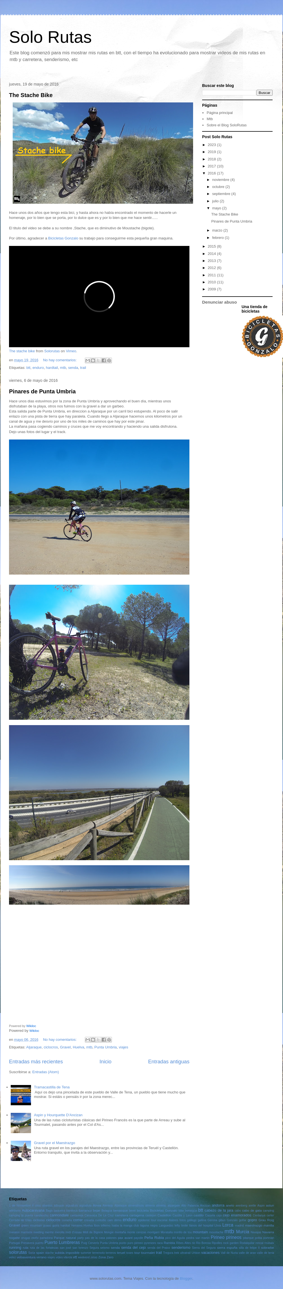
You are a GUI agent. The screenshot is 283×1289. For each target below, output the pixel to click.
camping (268, 1210)
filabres (173, 1220)
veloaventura (26, 1257)
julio (216, 201)
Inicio (105, 1061)
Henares (76, 1225)
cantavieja (76, 1215)
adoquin (59, 1205)
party (80, 1237)
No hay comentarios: (60, 360)
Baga (49, 1210)
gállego (192, 1220)
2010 (212, 282)
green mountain (31, 1225)
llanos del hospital (201, 1225)
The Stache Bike (31, 95)
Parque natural (65, 1237)
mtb (63, 368)
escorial (162, 1220)
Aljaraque (34, 1047)
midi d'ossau (73, 1232)
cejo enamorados (237, 1215)
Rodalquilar (247, 1243)
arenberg (241, 1205)
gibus (221, 1220)
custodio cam (104, 1220)
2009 (212, 289)
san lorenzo (80, 1247)
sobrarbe (267, 1247)
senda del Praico (158, 1247)
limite (184, 1225)
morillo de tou (183, 1232)
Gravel (65, 1047)
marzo (218, 230)
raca (160, 1243)
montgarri (153, 1232)
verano (41, 1257)
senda (73, 368)
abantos (47, 1205)
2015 (212, 246)
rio (193, 1243)
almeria (150, 1205)
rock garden (230, 1243)
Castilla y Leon (183, 1215)
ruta (25, 1247)
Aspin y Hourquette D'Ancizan (58, 1115)
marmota (26, 1232)
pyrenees (150, 1243)
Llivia (218, 1225)
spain (40, 1252)
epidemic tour (147, 1220)
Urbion (196, 1252)
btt (28, 368)
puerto (39, 1243)
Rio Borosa (203, 1243)
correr (78, 1220)
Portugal (14, 1243)
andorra (218, 1205)
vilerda (68, 1257)
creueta (89, 1220)
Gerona (212, 1220)
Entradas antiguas (168, 1061)
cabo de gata (252, 1210)
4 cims (36, 1205)
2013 (212, 261)
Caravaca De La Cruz (99, 1215)
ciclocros (51, 1047)
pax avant (125, 1237)
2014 (212, 254)
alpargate (174, 1205)
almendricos (136, 1205)
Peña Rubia (154, 1238)
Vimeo (71, 351)
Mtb (210, 119)
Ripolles (217, 1243)
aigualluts (72, 1205)
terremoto (98, 1252)
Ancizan (205, 1205)
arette (252, 1205)
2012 (212, 268)
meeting (38, 1232)
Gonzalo (232, 1220)
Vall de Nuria (229, 1252)
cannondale (59, 1215)
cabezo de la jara (219, 1210)
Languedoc (166, 1225)
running (15, 1247)
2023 (212, 145)
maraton (14, 1232)
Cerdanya (259, 1215)
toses (129, 1252)
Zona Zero (106, 1257)
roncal (259, 1243)
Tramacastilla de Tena (51, 1087)
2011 (212, 275)
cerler (270, 1215)
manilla (269, 1225)
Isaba (115, 1225)
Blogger (186, 1278)
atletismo (15, 1210)
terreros (111, 1252)
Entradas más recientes (36, 1061)
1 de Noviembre (20, 1205)
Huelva (78, 1047)
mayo (217, 208)
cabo (238, 1210)
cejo (219, 1215)
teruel (121, 1252)
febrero (218, 238)
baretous (72, 1210)
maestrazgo (253, 1225)
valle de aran (247, 1252)
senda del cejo (133, 1247)
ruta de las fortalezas (44, 1247)
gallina (202, 1220)
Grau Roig (266, 1220)
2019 (212, 152)
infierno (105, 1225)
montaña (120, 1232)
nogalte (14, 1237)
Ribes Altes (183, 1243)
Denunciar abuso (219, 302)
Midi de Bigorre (93, 1232)
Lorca (227, 1225)
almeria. (161, 1205)
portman (268, 1237)
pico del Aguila (175, 1237)
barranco (85, 1210)
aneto (230, 1205)
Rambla (169, 1243)
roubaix (269, 1243)
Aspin (261, 1205)
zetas (94, 1257)
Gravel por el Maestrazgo (54, 1143)
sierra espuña (227, 1247)
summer (86, 1252)
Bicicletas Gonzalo (63, 238)
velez (12, 1257)
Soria (31, 1252)
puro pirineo (135, 1243)
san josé (65, 1247)
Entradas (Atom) (45, 1072)
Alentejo (108, 1205)
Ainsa (97, 1205)
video (59, 1257)
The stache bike (22, 351)
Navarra (268, 1232)
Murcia (242, 1231)
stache (49, 1252)
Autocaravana (33, 1210)
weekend (84, 1257)
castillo (199, 1215)
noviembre (221, 180)
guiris (55, 1225)
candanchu (41, 1215)
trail (83, 368)
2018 (212, 159)
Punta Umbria (105, 1047)
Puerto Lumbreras (62, 1242)
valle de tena (265, 1252)
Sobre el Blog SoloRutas (227, 125)
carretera (121, 1215)
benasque (120, 1210)
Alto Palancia (190, 1205)
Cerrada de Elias (20, 1220)
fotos (183, 1220)
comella (67, 1220)
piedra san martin (197, 1237)
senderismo (180, 1247)
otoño (35, 1237)
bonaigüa (191, 1210)
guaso (47, 1225)
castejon (150, 1215)
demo (117, 1220)
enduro (38, 368)
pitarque (248, 1237)
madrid (239, 1225)
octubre (218, 187)
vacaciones (210, 1252)
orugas (25, 1237)
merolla (59, 1232)
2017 (212, 166)
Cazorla (210, 1215)
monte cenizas (136, 1232)
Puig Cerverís (90, 1243)
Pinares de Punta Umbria (42, 391)
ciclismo (39, 1220)
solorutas (18, 1252)
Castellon (164, 1215)
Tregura (168, 1252)
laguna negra (149, 1225)
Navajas (256, 1232)
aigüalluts (85, 1205)
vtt (75, 1257)
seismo (105, 1247)
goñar (243, 1220)
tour (137, 1252)
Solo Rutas (50, 37)
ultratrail (185, 1252)
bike (181, 1210)
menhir (49, 1232)
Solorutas (52, 351)
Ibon (97, 1225)
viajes (123, 1047)
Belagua (106, 1210)
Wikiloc (31, 1026)
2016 (212, 173)
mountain (200, 1232)
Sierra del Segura (204, 1247)
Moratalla (167, 1232)
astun (270, 1205)
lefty (177, 1225)
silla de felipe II (249, 1247)
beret (132, 1210)
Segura (94, 1247)
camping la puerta (21, 1215)
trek (176, 1252)
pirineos (234, 1237)
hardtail (52, 368)
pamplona (46, 1237)
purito (123, 1243)
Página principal (220, 113)
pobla (258, 1237)
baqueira (59, 1210)
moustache (216, 1232)
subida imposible (67, 1252)
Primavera (27, 1243)
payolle (138, 1237)
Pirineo (218, 1237)
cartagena (136, 1215)
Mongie (109, 1232)
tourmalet (148, 1252)
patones (111, 1237)
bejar (96, 1210)
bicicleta (143, 1210)
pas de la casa (95, 1237)
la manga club (129, 1225)
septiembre (221, 194)
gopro (252, 1220)
